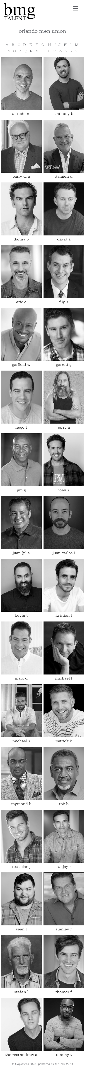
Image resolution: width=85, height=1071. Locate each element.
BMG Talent (32, 11)
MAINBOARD (64, 1064)
